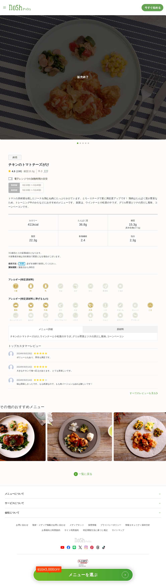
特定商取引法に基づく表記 (95, 530)
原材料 (120, 329)
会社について (83, 512)
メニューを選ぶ (82, 573)
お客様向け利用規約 (51, 530)
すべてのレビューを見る (143, 393)
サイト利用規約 (71, 530)
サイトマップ (118, 530)
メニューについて (83, 493)
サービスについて (83, 503)
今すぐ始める (152, 8)
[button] (77, 143)
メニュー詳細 (46, 329)
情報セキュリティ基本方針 (137, 525)
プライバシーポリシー (111, 525)
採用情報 (92, 525)
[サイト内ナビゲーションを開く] (5, 8)
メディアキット (77, 525)
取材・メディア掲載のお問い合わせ (48, 525)
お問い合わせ (22, 525)
